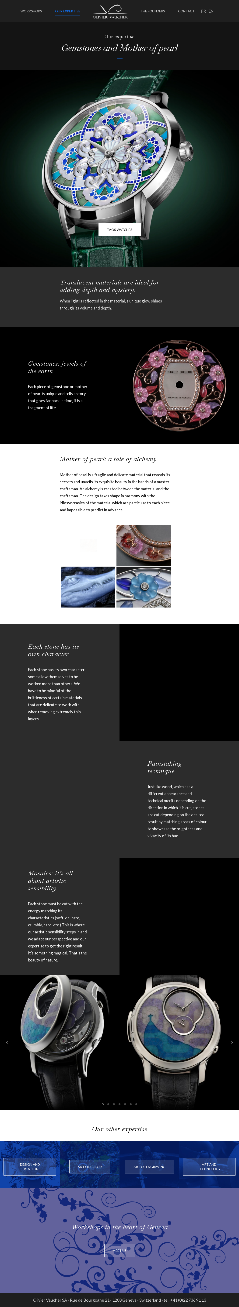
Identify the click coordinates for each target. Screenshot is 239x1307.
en (211, 11)
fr (203, 11)
